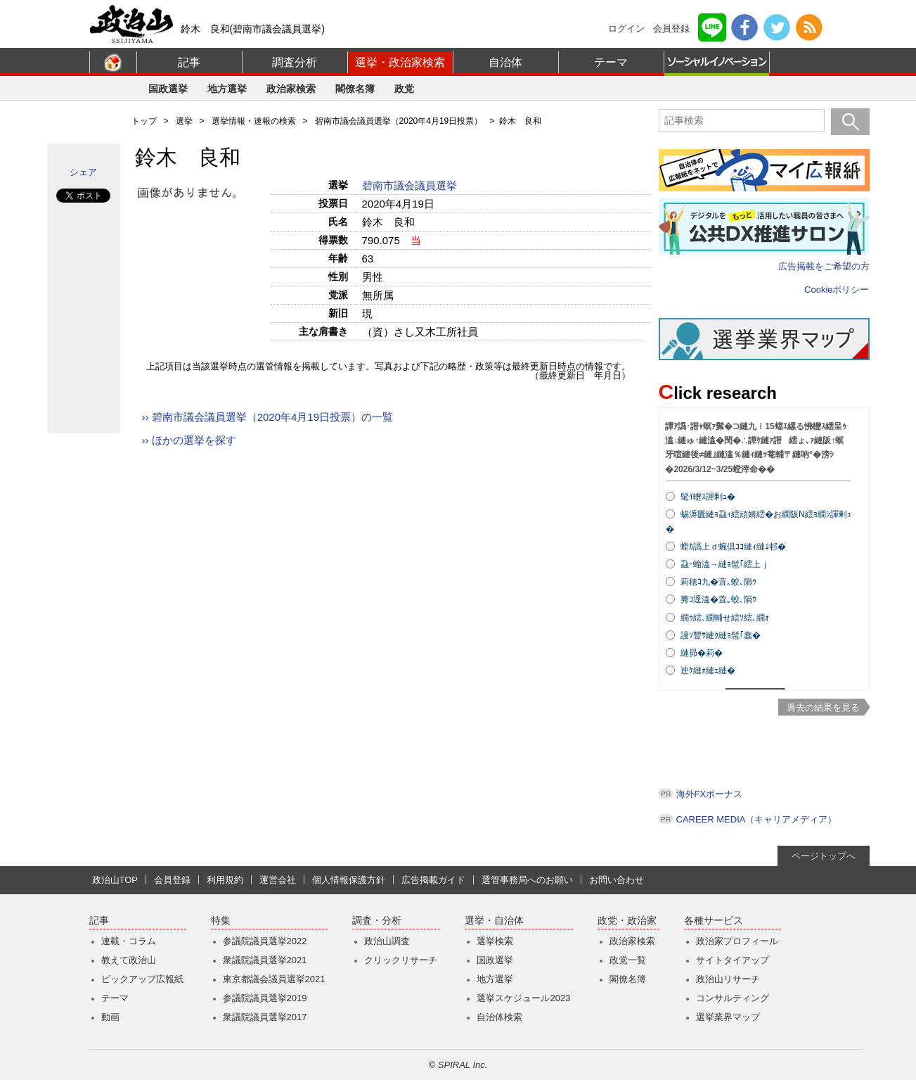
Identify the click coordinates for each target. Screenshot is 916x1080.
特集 (221, 920)
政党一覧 (627, 960)
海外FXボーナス (709, 794)
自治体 (505, 62)
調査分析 (294, 62)
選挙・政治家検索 (400, 62)
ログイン (626, 28)
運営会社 (277, 880)
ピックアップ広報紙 (142, 979)
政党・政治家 (627, 920)
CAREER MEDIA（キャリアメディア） (756, 819)
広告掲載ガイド (433, 880)
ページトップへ (824, 856)
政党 (404, 88)
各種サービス (713, 920)
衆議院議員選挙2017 (265, 1017)
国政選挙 (168, 88)
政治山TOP (115, 880)
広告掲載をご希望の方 (824, 266)
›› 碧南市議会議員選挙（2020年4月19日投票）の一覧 (268, 417)
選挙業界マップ (728, 1017)
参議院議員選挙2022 (265, 941)
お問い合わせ (616, 880)
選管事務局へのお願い (527, 880)
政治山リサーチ (728, 979)
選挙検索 (495, 941)
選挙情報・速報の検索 (254, 121)
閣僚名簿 (355, 88)
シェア (83, 172)
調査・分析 (376, 920)
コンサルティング (732, 998)
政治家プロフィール (737, 941)
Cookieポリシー (836, 289)
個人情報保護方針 (348, 880)
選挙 (184, 121)
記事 (189, 62)
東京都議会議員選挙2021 (274, 979)
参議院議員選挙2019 (265, 998)
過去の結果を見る (823, 707)
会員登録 (671, 28)
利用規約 (225, 880)
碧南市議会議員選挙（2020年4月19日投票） (399, 121)
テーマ (611, 62)
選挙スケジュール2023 (523, 998)
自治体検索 (499, 1017)
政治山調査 (387, 941)
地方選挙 (227, 88)
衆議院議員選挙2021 (265, 960)
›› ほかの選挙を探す (189, 440)
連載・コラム (128, 941)
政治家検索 (291, 88)
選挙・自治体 (494, 920)
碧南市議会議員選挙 (411, 185)
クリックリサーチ (400, 960)
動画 (110, 1017)
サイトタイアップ (732, 960)
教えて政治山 (128, 960)
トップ (144, 121)
